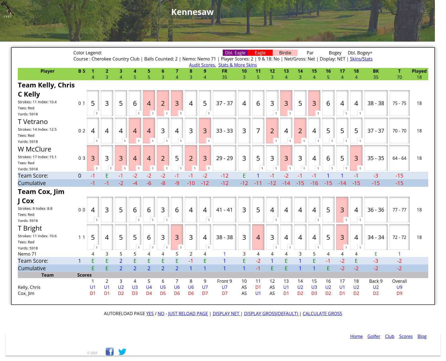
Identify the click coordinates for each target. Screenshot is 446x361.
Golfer (374, 336)
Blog (422, 336)
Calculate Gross (322, 313)
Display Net (226, 313)
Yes (150, 313)
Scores (406, 336)
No (161, 313)
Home (356, 336)
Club (389, 336)
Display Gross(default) (271, 313)
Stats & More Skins (237, 65)
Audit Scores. (202, 65)
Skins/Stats (361, 59)
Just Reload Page (188, 313)
